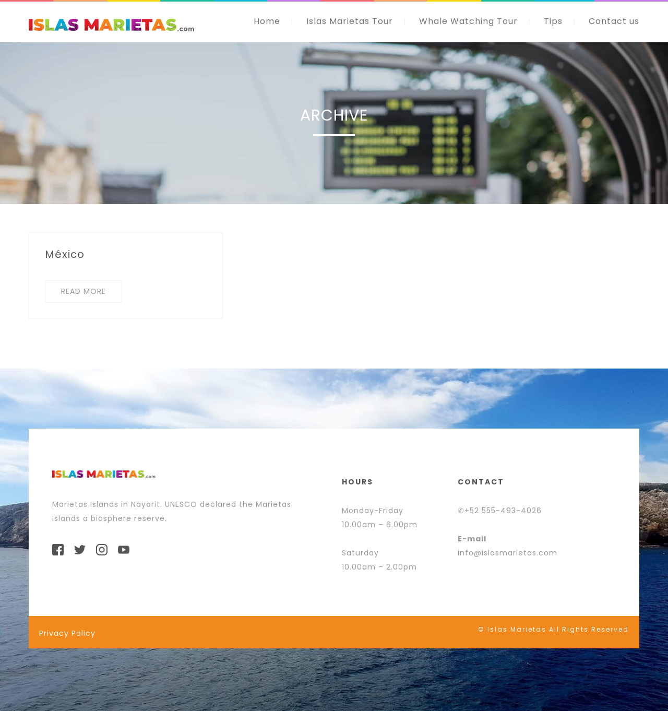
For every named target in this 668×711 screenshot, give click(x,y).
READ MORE (83, 291)
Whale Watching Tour (468, 21)
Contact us (614, 21)
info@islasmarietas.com (507, 553)
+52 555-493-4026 (503, 510)
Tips (553, 21)
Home (267, 21)
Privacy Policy (67, 633)
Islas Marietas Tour (349, 21)
